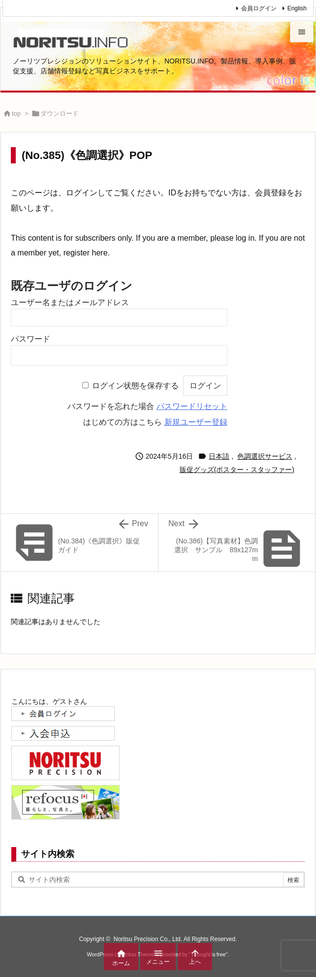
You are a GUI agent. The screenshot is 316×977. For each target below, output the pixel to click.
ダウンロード (59, 113)
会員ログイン (259, 8)
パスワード (30, 339)
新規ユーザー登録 (195, 422)
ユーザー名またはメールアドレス (70, 302)
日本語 (219, 456)
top (16, 113)
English (297, 8)
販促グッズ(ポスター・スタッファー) (237, 469)
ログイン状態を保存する (135, 385)
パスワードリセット (192, 406)
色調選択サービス (264, 456)
